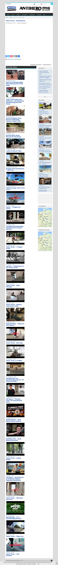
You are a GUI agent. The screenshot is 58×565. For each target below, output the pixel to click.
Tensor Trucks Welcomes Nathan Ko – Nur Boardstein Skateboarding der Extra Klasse (15, 101)
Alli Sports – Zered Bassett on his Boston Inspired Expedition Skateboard (15, 478)
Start (8, 14)
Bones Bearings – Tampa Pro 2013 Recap (15, 324)
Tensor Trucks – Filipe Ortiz (14, 536)
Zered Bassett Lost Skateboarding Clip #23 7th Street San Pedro (15, 379)
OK (38, 564)
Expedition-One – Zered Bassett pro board (13, 439)
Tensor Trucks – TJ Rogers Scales (14, 247)
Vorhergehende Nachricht (35, 64)
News (13, 14)
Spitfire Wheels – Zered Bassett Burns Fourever (13, 420)
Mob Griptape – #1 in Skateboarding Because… (14, 518)
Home (7, 17)
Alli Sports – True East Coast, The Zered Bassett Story (14, 400)
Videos (18, 14)
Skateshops (24, 14)
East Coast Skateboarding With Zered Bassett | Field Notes (14, 83)
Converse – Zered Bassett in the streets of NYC (15, 267)
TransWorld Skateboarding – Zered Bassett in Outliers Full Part (15, 227)
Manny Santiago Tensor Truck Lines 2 (15, 188)
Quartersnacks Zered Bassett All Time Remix (13, 136)
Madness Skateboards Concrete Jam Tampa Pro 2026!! (44, 73)
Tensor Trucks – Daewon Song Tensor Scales (14, 305)
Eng (44, 14)
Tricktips (39, 14)
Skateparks (32, 14)
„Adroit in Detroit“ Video (14, 151)
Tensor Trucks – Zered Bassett (15, 21)
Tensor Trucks (11, 59)
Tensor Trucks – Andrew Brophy (13, 458)
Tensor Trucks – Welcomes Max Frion (14, 498)
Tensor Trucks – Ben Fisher (14, 343)
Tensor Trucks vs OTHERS (14, 361)
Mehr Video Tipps (43, 190)
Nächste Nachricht (47, 64)
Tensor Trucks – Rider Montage (13, 286)
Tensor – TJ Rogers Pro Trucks (13, 207)
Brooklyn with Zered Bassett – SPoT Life (15, 169)
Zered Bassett (18, 59)
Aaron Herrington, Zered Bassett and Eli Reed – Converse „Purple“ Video (13, 119)
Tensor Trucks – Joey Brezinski (12, 554)
